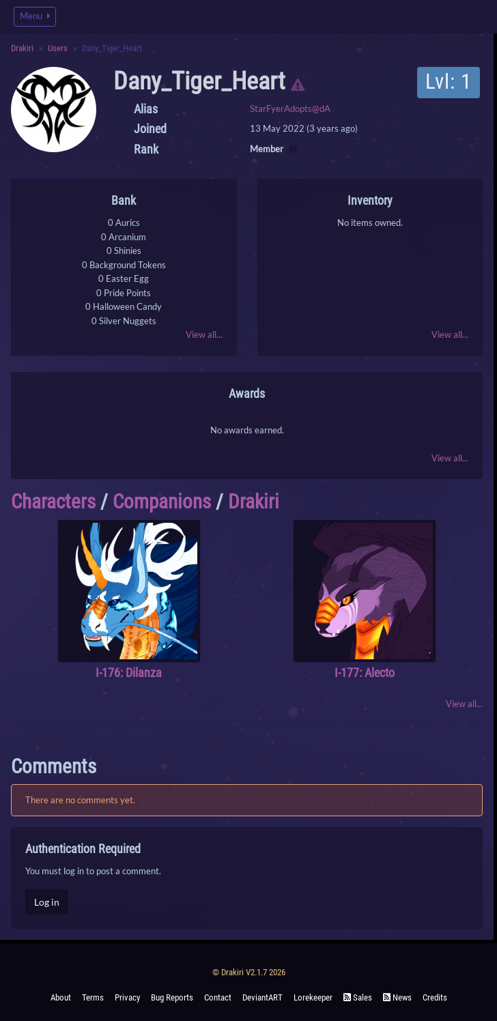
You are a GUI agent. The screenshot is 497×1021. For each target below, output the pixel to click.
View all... (204, 334)
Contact (217, 997)
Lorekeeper (313, 997)
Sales (357, 997)
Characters (53, 501)
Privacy (127, 997)
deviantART (262, 997)
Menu (35, 16)
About (61, 997)
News (397, 997)
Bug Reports (172, 997)
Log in (46, 902)
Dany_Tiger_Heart (199, 81)
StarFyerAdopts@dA (290, 108)
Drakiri (22, 48)
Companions (162, 501)
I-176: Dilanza (129, 672)
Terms (93, 997)
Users (58, 48)
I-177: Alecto (365, 672)
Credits (435, 997)
